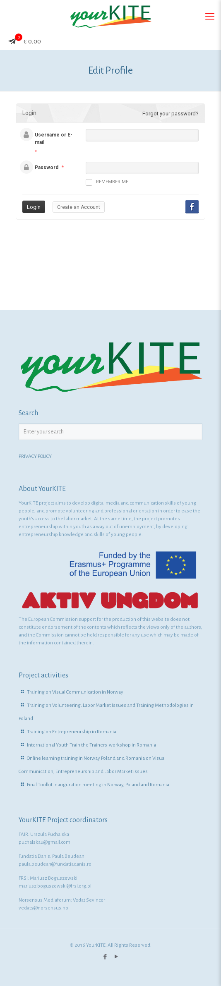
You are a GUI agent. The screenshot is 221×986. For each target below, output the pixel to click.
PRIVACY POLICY (35, 456)
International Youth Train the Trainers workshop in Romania (91, 745)
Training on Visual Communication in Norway (75, 692)
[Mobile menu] (210, 17)
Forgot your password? (170, 113)
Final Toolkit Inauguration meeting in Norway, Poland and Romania (98, 784)
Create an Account (78, 207)
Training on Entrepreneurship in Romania (71, 732)
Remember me (107, 182)
